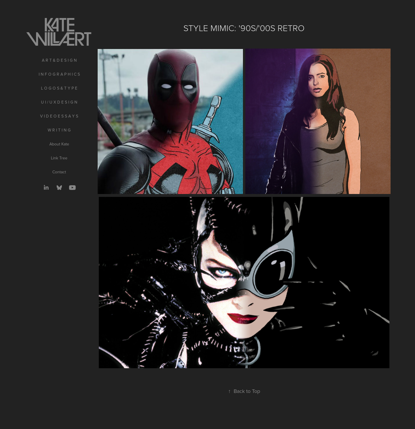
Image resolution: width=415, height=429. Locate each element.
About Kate (59, 144)
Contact (59, 172)
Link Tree (59, 158)
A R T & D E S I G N (59, 60)
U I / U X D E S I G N (59, 102)
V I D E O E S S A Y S (59, 116)
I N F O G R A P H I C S (59, 74)
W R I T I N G (59, 130)
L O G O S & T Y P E (59, 88)
